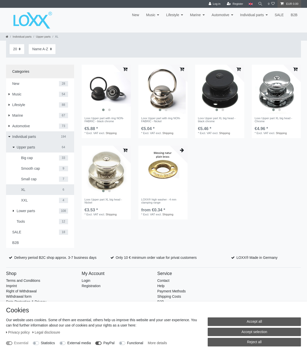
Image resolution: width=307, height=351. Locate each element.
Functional (135, 343)
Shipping (111, 133)
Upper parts (43, 36)
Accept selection (254, 332)
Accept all (254, 321)
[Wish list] (271, 4)
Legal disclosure (46, 332)
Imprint (11, 286)
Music (151, 15)
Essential (21, 343)
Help (161, 286)
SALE (279, 15)
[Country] (250, 4)
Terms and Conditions (23, 281)
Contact (163, 281)
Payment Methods (171, 291)
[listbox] (106, 89)
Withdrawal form (19, 296)
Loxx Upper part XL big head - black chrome (216, 120)
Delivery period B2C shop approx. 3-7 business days (55, 258)
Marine (195, 15)
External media (79, 343)
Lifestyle (172, 15)
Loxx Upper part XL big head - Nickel (103, 201)
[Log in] (214, 4)
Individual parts (252, 15)
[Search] (260, 4)
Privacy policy (18, 332)
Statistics (48, 343)
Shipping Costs (169, 296)
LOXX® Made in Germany (257, 258)
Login (86, 281)
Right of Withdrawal (21, 291)
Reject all (254, 342)
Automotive (220, 15)
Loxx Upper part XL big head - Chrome (273, 120)
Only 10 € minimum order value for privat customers (156, 258)
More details (157, 343)
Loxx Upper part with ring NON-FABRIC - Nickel (160, 120)
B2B (294, 15)
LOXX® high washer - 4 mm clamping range (158, 201)
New (135, 15)
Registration (91, 286)
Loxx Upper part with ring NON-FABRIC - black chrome (104, 120)
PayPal (108, 343)
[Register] (235, 4)
